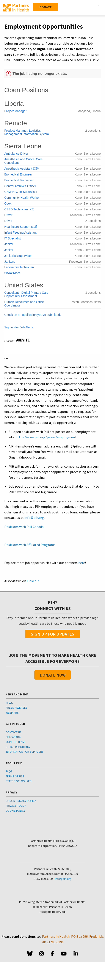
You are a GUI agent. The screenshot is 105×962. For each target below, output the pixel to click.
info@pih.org (34, 517)
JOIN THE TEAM (15, 742)
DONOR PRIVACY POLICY (21, 801)
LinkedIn (33, 581)
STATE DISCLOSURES (18, 781)
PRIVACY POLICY (16, 806)
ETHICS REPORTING (18, 747)
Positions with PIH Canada (24, 526)
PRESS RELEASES (16, 708)
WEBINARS (12, 713)
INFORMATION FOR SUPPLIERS (25, 752)
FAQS (9, 771)
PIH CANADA (13, 737)
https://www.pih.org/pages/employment (46, 437)
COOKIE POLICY (15, 811)
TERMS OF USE (15, 776)
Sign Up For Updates (52, 634)
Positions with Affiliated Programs (29, 544)
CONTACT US (14, 732)
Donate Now (53, 675)
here (81, 562)
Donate (45, 7)
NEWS (9, 703)
